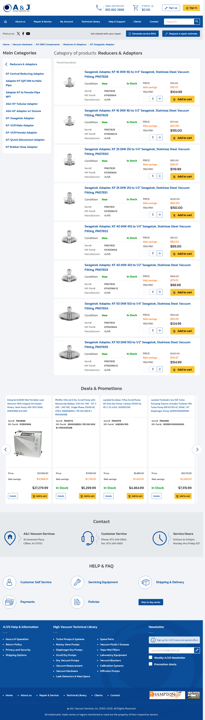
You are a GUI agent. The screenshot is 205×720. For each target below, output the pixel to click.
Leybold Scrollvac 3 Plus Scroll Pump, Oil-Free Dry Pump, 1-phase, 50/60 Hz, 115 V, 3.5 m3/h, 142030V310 (122, 403)
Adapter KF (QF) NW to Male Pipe (24, 83)
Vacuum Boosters (110, 660)
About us (20, 21)
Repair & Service (43, 21)
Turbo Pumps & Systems (70, 639)
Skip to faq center (150, 602)
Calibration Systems (111, 666)
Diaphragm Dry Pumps (69, 650)
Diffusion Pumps (110, 671)
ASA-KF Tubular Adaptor (22, 104)
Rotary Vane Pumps (67, 644)
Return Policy (14, 644)
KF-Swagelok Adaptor (102, 44)
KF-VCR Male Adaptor (20, 125)
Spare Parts (107, 639)
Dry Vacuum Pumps (67, 660)
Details (13, 496)
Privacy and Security (18, 650)
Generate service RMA (144, 33)
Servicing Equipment (103, 582)
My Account (66, 21)
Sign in (193, 8)
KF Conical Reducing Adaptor (25, 73)
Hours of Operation (17, 639)
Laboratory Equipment (113, 655)
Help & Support (117, 21)
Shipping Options (16, 655)
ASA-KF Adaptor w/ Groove (23, 111)
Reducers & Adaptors (75, 44)
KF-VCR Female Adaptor (21, 132)
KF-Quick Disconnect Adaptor (25, 140)
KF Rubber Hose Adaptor (22, 147)
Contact (154, 21)
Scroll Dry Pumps (66, 655)
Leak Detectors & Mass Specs (73, 676)
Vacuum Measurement (69, 666)
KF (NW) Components (48, 44)
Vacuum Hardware (23, 44)
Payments (27, 601)
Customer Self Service (36, 582)
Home (6, 44)
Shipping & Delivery (169, 582)
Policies (93, 601)
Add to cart (185, 99)
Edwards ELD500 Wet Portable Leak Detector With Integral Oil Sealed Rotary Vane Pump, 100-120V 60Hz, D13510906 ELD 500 (25, 405)
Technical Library (91, 21)
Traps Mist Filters (110, 650)
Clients (137, 21)
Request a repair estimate (183, 33)
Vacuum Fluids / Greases (114, 644)
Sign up (173, 8)
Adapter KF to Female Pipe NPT (23, 94)
